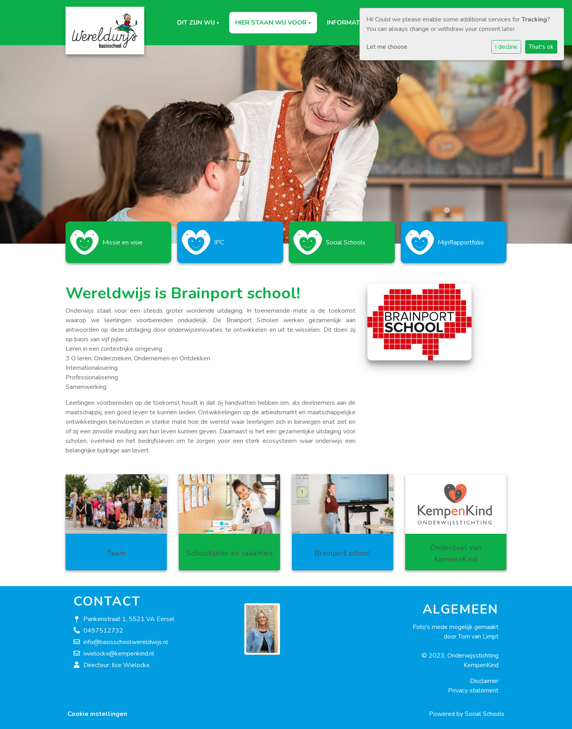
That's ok (541, 46)
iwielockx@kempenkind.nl (118, 649)
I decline (506, 46)
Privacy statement (473, 686)
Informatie (347, 22)
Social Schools (484, 710)
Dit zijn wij (196, 22)
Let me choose (387, 46)
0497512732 (103, 626)
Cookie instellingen (97, 710)
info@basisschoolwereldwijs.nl (125, 638)
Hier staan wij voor (271, 22)
